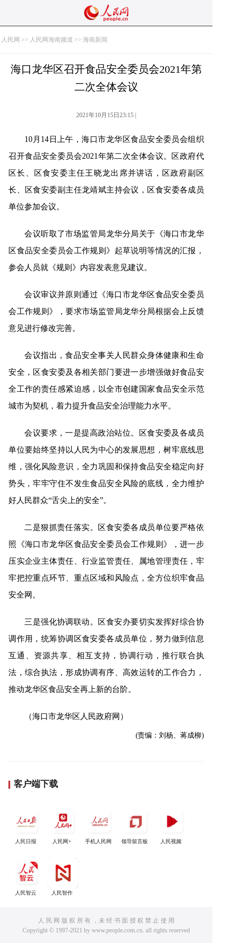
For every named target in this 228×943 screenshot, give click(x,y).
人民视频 (171, 825)
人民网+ (62, 825)
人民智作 (62, 876)
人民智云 (26, 876)
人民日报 (26, 825)
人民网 (10, 39)
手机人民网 (99, 825)
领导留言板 (135, 825)
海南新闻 (95, 39)
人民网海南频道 (51, 39)
